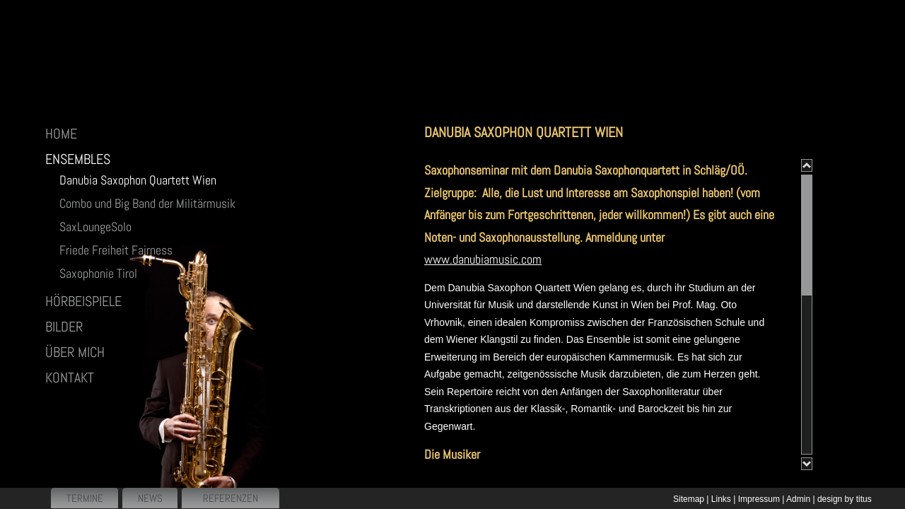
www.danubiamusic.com (483, 259)
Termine (84, 498)
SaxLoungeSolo (95, 226)
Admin (798, 499)
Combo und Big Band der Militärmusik (147, 203)
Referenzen (230, 498)
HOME (61, 133)
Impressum (759, 499)
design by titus (844, 499)
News (150, 498)
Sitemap (688, 499)
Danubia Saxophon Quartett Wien (137, 180)
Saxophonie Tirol (98, 273)
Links (721, 499)
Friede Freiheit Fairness (116, 250)
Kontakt (69, 377)
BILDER (64, 326)
